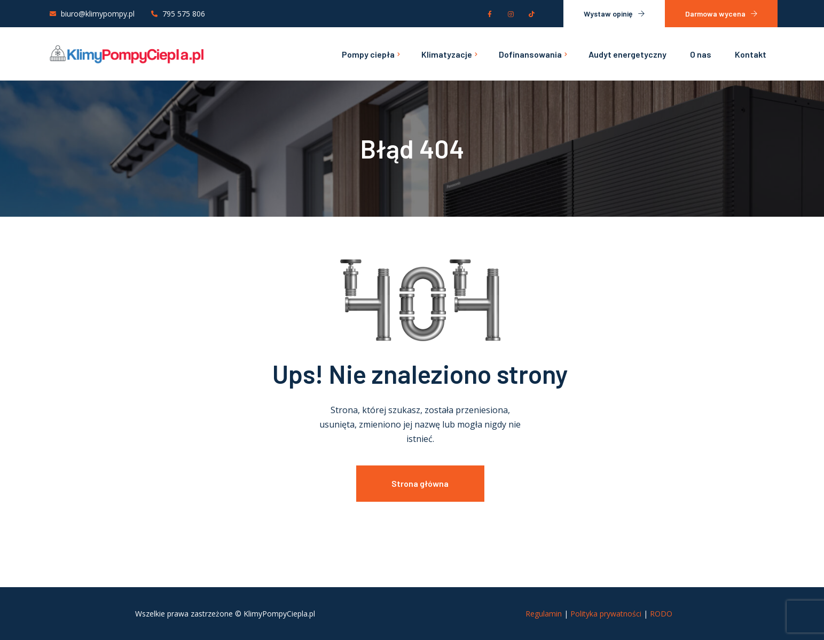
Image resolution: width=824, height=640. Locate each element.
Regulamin (543, 614)
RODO (661, 614)
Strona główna (420, 483)
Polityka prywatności (605, 614)
